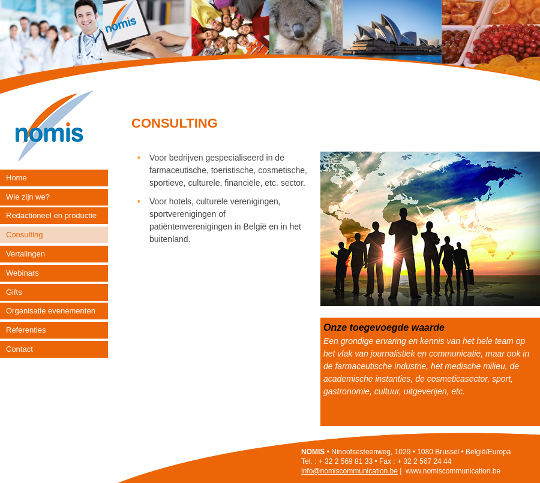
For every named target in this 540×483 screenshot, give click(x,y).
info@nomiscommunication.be (349, 471)
